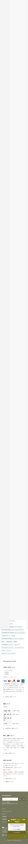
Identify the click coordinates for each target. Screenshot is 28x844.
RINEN (15, 641)
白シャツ (17, 644)
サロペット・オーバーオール (9, 653)
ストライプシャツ (19, 647)
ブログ (3, 814)
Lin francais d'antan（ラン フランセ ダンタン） (13, 629)
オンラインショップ (7, 811)
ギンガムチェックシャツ (8, 647)
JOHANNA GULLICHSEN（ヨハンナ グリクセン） (14, 632)
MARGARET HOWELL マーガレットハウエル (12, 638)
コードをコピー (16, 832)
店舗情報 (4, 816)
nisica (13, 635)
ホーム (3, 808)
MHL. (3, 641)
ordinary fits (9, 641)
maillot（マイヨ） (6, 635)
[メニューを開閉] (25, 2)
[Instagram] (5, 835)
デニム (3, 650)
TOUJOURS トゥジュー (7, 644)
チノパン (9, 650)
